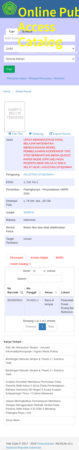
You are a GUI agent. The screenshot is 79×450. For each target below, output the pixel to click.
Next (51, 326)
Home (7, 91)
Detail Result (23, 91)
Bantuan (59, 78)
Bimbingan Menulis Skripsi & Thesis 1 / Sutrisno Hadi (35, 361)
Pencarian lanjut (17, 78)
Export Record (60, 133)
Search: (39, 278)
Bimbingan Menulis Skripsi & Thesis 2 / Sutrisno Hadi (35, 372)
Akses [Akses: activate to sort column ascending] (49, 292)
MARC (60, 257)
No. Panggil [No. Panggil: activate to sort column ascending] (31, 290)
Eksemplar (16, 257)
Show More (13, 420)
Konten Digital (39, 257)
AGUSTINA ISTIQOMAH (38, 174)
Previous (31, 326)
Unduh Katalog (20, 263)
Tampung (36, 133)
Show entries (39, 271)
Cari (12, 31)
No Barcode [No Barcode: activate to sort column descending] (12, 290)
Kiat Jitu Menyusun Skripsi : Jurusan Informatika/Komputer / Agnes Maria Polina (32, 349)
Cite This (15, 133)
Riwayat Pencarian (40, 78)
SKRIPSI (28, 212)
